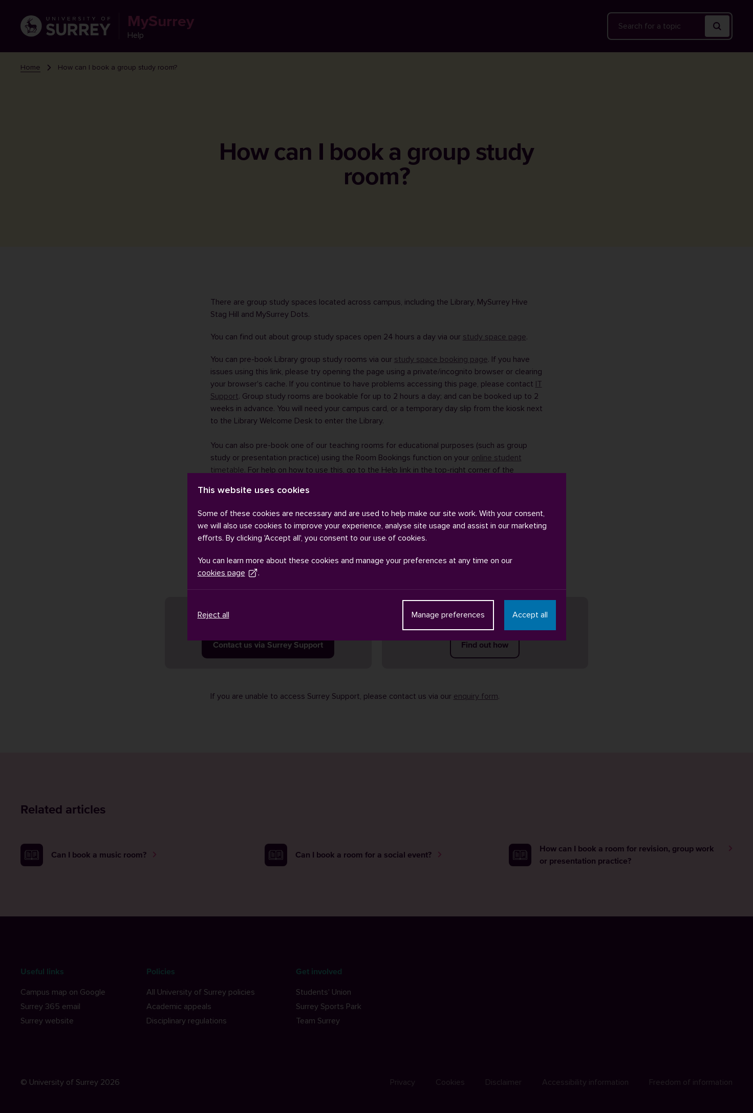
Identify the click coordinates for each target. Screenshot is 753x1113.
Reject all (213, 615)
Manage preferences (448, 615)
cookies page (228, 573)
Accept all (530, 615)
